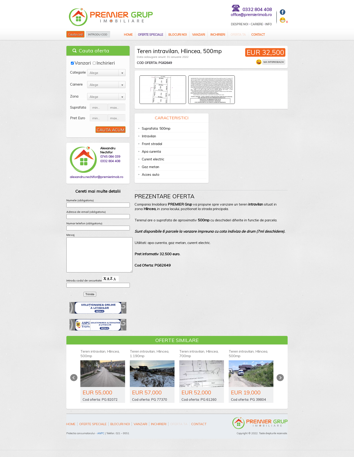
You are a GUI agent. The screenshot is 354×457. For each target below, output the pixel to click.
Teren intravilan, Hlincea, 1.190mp (149, 360)
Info (268, 24)
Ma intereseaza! (273, 62)
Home (128, 34)
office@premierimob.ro (251, 14)
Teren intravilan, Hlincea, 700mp (199, 360)
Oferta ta (238, 34)
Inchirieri (217, 34)
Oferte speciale (150, 34)
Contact (258, 34)
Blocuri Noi (177, 34)
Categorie (78, 72)
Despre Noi (239, 24)
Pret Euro (77, 118)
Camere (76, 84)
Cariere (257, 24)
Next (280, 384)
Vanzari (198, 34)
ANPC (100, 440)
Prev (73, 384)
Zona (74, 96)
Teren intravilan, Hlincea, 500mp (100, 360)
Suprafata (78, 107)
